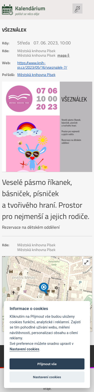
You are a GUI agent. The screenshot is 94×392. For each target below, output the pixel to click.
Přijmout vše (47, 364)
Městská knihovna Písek (36, 74)
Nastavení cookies (24, 349)
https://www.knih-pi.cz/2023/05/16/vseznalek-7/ (42, 65)
